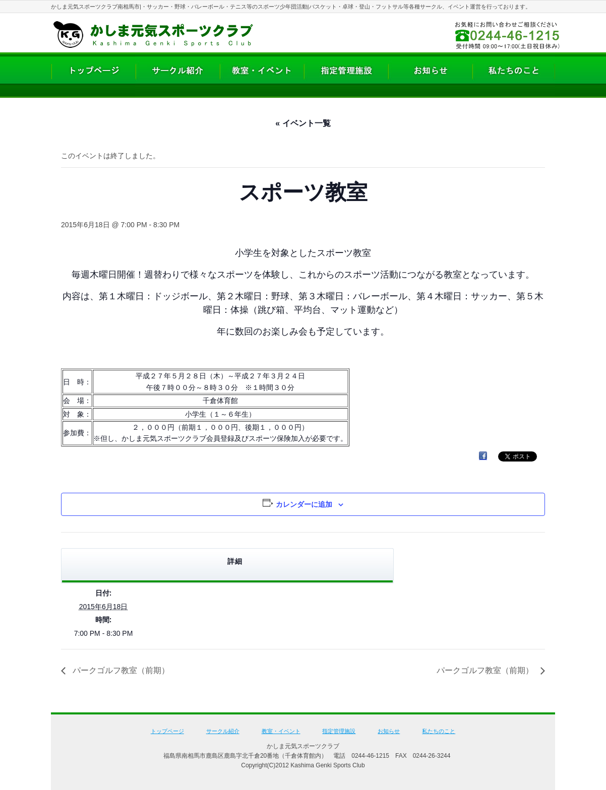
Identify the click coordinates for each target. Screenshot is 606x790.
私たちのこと (438, 731)
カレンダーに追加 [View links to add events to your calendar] (304, 504)
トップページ (167, 731)
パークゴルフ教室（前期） (120, 670)
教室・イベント (281, 731)
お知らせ (389, 731)
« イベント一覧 (302, 123)
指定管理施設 (338, 731)
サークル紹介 (222, 731)
